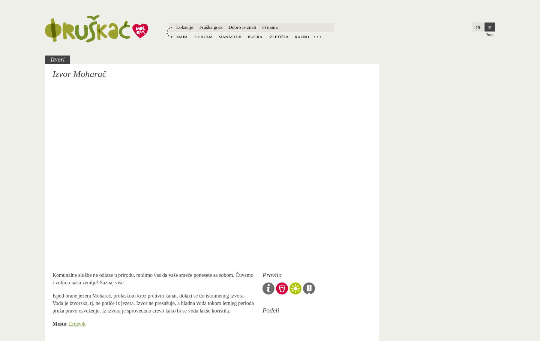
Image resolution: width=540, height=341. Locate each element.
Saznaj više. (112, 282)
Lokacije (184, 27)
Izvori (57, 59)
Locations (317, 37)
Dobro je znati (242, 27)
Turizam (203, 37)
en (478, 27)
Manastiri (230, 37)
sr (490, 27)
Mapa (182, 37)
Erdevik (77, 324)
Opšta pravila (268, 288)
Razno (302, 37)
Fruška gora (210, 27)
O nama (270, 27)
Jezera (255, 37)
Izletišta (278, 37)
